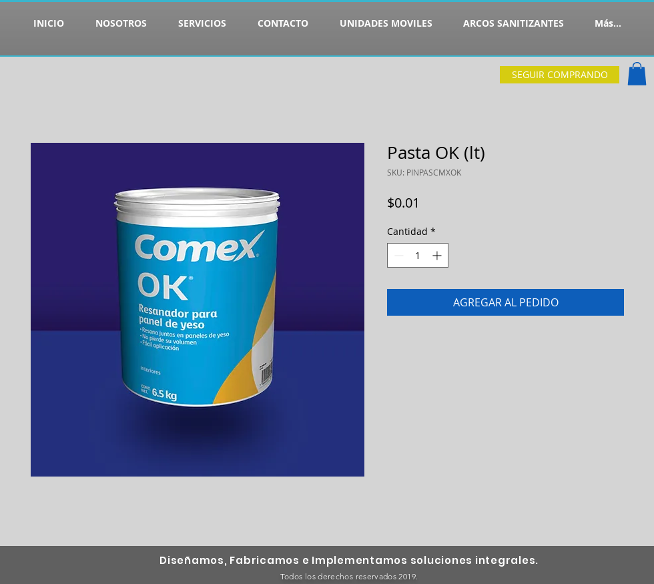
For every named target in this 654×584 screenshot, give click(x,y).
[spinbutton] (418, 255)
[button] (637, 73)
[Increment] (438, 255)
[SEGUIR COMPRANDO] (559, 74)
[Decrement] (397, 255)
